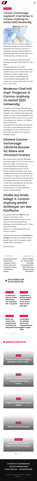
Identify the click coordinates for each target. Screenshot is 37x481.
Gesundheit (7, 8)
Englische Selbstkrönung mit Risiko (18, 403)
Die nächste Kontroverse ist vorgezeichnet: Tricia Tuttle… (18, 381)
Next (13, 333)
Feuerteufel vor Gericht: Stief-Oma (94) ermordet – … (18, 446)
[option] (18, 399)
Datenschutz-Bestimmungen (18, 464)
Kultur (18, 355)
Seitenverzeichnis (25, 469)
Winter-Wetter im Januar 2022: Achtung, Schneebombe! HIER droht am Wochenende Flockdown (27, 265)
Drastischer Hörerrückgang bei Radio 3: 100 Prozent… (18, 360)
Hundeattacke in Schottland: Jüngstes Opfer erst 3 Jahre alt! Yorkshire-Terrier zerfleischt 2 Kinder (10, 265)
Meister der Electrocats (18, 426)
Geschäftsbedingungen (18, 467)
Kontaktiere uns (11, 469)
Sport (18, 398)
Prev (8, 333)
